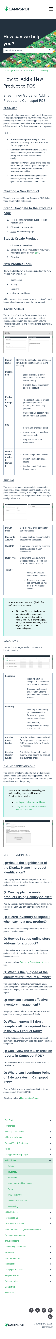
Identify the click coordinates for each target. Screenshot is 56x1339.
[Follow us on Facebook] (31, 1310)
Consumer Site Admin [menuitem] (14, 1223)
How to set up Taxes (29, 1098)
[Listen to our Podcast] (50, 1310)
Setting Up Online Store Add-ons (30, 802)
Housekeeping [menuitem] (11, 1218)
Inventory (44, 70)
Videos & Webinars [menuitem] (13, 1137)
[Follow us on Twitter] (37, 1310)
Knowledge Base (11, 70)
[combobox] (25, 50)
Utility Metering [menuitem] (11, 1212)
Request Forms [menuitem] (12, 1275)
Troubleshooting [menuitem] (12, 1241)
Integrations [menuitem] (10, 1264)
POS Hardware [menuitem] (15, 1195)
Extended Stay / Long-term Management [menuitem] (23, 1229)
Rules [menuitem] (7, 1149)
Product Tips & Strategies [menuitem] (16, 1143)
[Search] (50, 50)
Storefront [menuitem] (12, 1178)
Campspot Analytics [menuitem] (14, 1269)
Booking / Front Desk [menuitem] (14, 1131)
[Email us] (50, 1316)
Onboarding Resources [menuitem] (15, 1246)
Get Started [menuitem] (10, 1120)
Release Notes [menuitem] (11, 1281)
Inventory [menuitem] (12, 1172)
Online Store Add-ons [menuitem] (17, 1200)
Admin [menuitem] (11, 1166)
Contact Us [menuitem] (10, 1287)
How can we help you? (22, 40)
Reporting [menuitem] (9, 1252)
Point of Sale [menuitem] (10, 1160)
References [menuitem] (10, 1126)
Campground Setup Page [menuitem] (16, 1154)
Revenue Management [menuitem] (15, 1235)
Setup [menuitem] (10, 1189)
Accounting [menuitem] (13, 1206)
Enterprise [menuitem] (9, 1292)
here (37, 253)
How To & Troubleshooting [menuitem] (20, 1183)
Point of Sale (29, 70)
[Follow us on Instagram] (44, 1310)
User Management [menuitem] (13, 1258)
